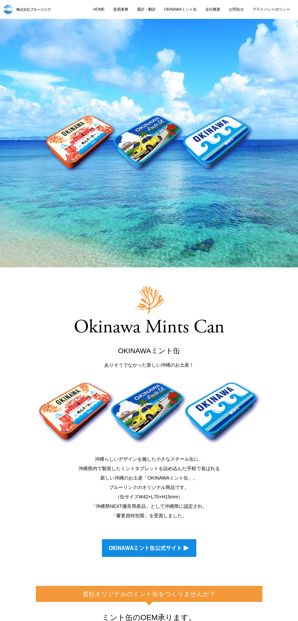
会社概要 (212, 9)
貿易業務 (120, 9)
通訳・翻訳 (146, 9)
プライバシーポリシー (271, 9)
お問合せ (236, 9)
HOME (99, 9)
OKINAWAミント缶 (180, 9)
